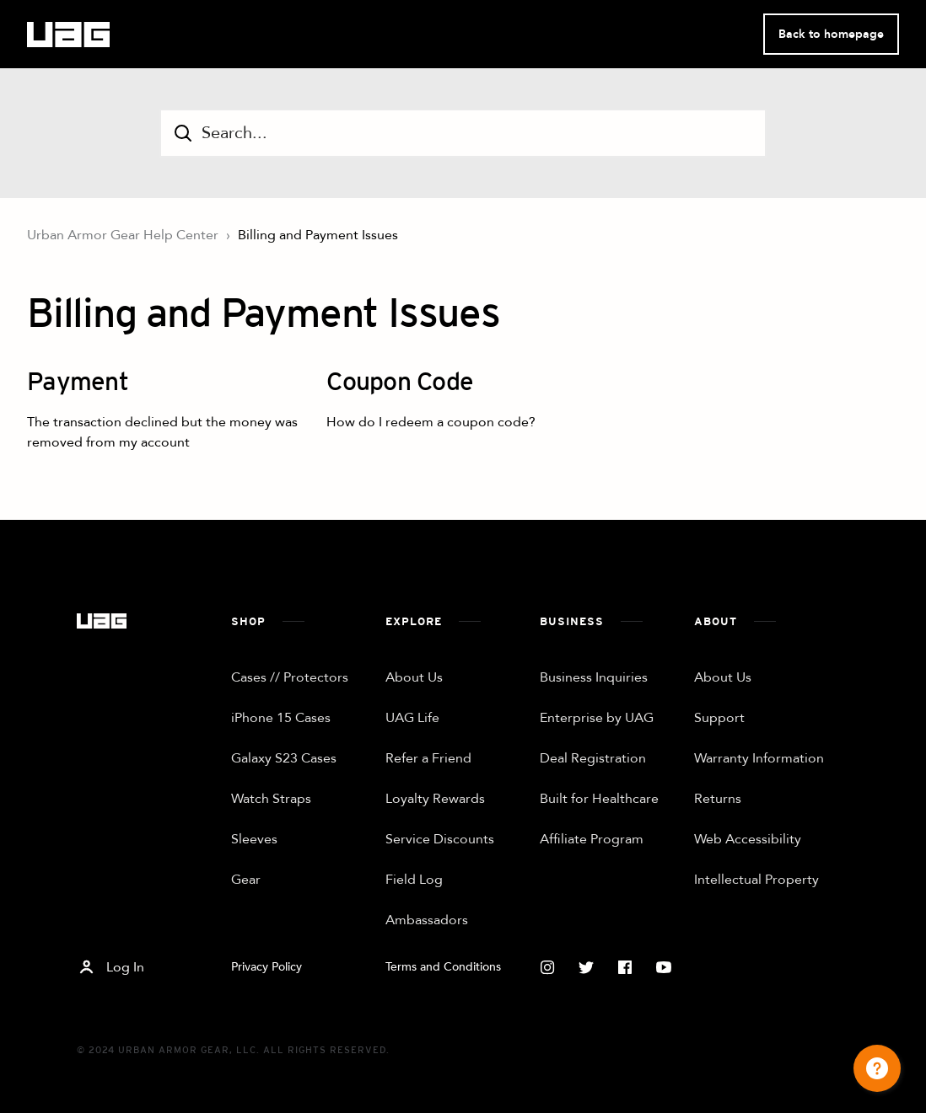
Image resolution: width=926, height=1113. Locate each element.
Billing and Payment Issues (318, 235)
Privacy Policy (266, 967)
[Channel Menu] (877, 1068)
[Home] (102, 621)
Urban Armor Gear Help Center (122, 235)
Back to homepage (831, 34)
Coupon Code (399, 383)
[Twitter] (586, 967)
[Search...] (463, 133)
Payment (77, 383)
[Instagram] (547, 967)
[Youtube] (663, 967)
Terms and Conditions (443, 967)
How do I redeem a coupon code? (431, 422)
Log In (110, 967)
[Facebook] (625, 967)
